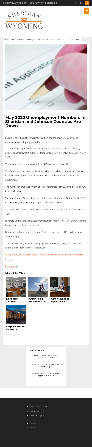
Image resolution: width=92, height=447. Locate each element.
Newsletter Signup (37, 416)
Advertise (33, 428)
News (12, 39)
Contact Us (34, 423)
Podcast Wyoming (37, 411)
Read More (10, 266)
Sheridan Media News (38, 406)
